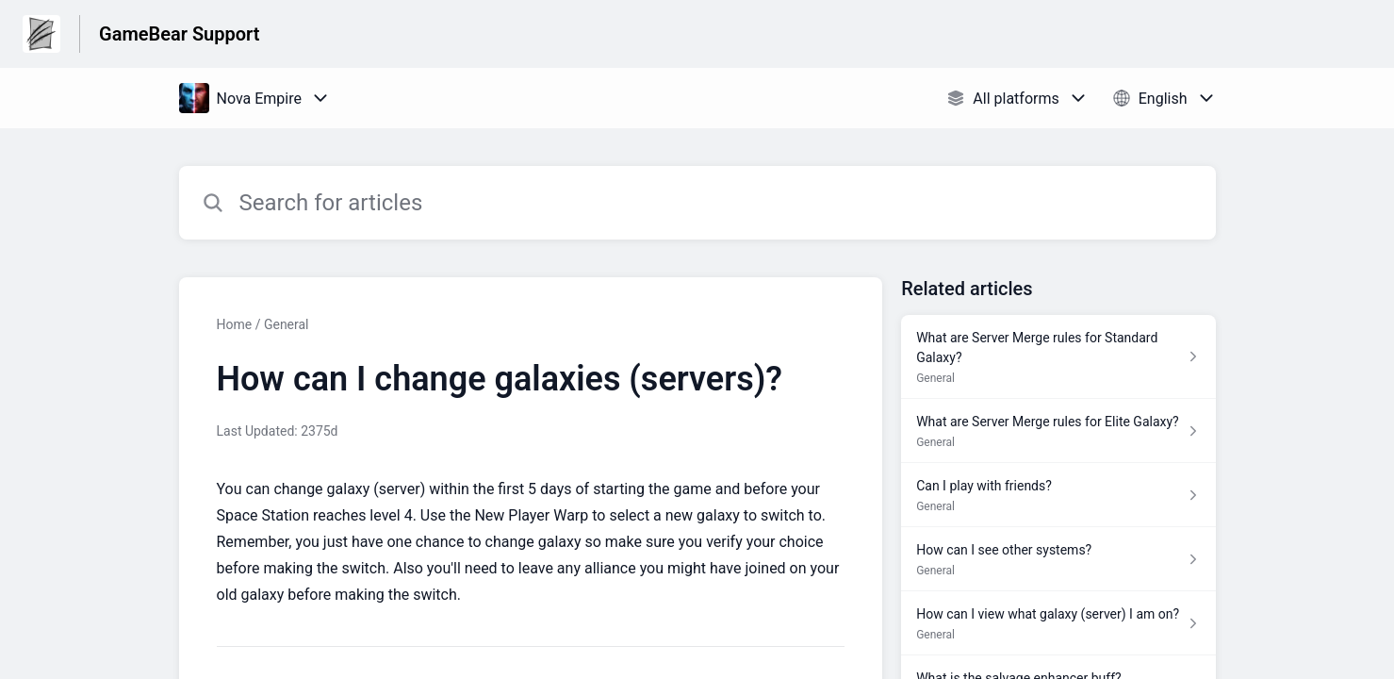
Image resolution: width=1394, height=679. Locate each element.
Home (235, 324)
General (286, 324)
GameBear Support (179, 34)
